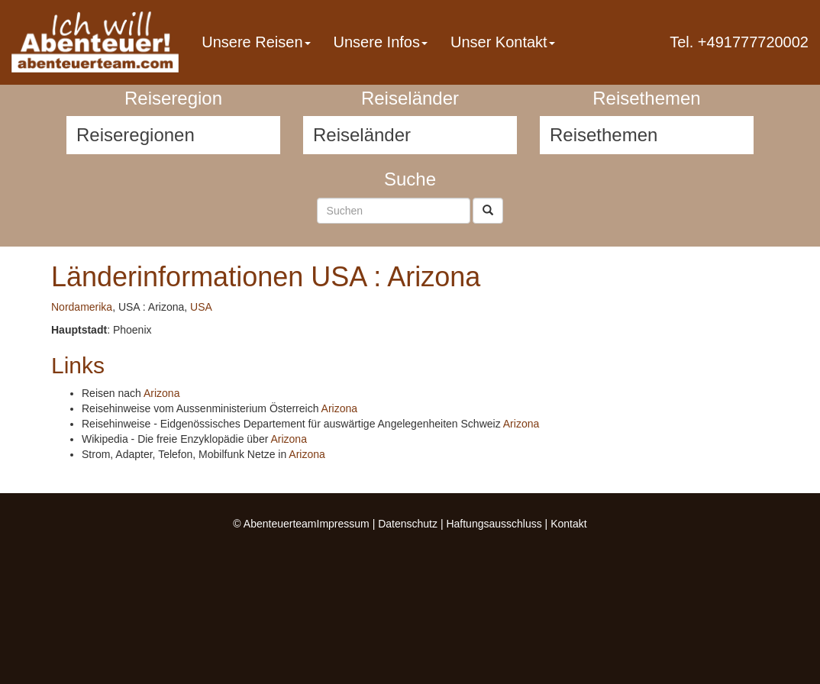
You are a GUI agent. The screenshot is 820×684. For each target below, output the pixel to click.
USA (201, 307)
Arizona (161, 393)
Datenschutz (407, 524)
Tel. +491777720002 (739, 42)
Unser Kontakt (502, 42)
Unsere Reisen (256, 42)
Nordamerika (81, 307)
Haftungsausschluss (493, 524)
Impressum (343, 524)
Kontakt (568, 524)
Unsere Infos (381, 42)
